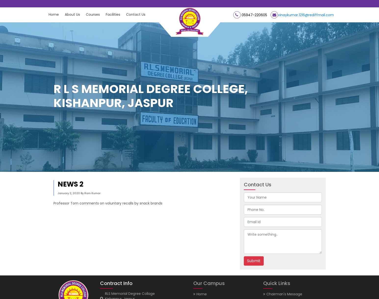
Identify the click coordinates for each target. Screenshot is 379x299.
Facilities (113, 14)
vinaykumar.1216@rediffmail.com (306, 15)
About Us (72, 14)
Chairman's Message (282, 294)
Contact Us (135, 14)
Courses (93, 14)
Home (54, 14)
